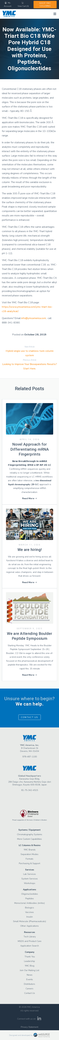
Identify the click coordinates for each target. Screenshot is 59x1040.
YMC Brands (30, 849)
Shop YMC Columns (45, 4)
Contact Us (29, 717)
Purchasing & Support (29, 863)
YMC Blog (29, 965)
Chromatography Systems (29, 834)
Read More (29, 498)
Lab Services (29, 874)
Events (29, 979)
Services (29, 870)
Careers (29, 988)
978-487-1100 (29, 756)
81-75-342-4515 (29, 790)
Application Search (29, 945)
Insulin (29, 916)
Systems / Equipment (29, 830)
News (29, 974)
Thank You (29, 956)
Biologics (29, 907)
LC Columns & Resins (29, 845)
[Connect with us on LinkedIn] (39, 1019)
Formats (29, 858)
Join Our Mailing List (29, 970)
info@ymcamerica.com (33, 318)
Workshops (29, 883)
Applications (29, 889)
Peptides (29, 898)
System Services (29, 878)
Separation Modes (29, 854)
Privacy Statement (29, 1027)
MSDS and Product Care (29, 941)
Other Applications (29, 925)
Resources (29, 932)
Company (29, 952)
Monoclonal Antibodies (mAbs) (29, 903)
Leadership (29, 961)
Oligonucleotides (29, 893)
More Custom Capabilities (29, 839)
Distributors (29, 984)
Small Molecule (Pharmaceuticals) (29, 921)
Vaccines (29, 912)
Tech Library (29, 936)
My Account (7, 4)
